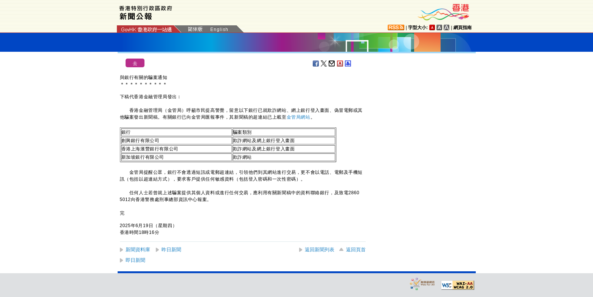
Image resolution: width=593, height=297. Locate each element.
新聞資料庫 (138, 249)
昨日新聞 (171, 249)
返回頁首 (356, 249)
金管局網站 (298, 117)
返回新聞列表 (319, 249)
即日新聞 (135, 260)
